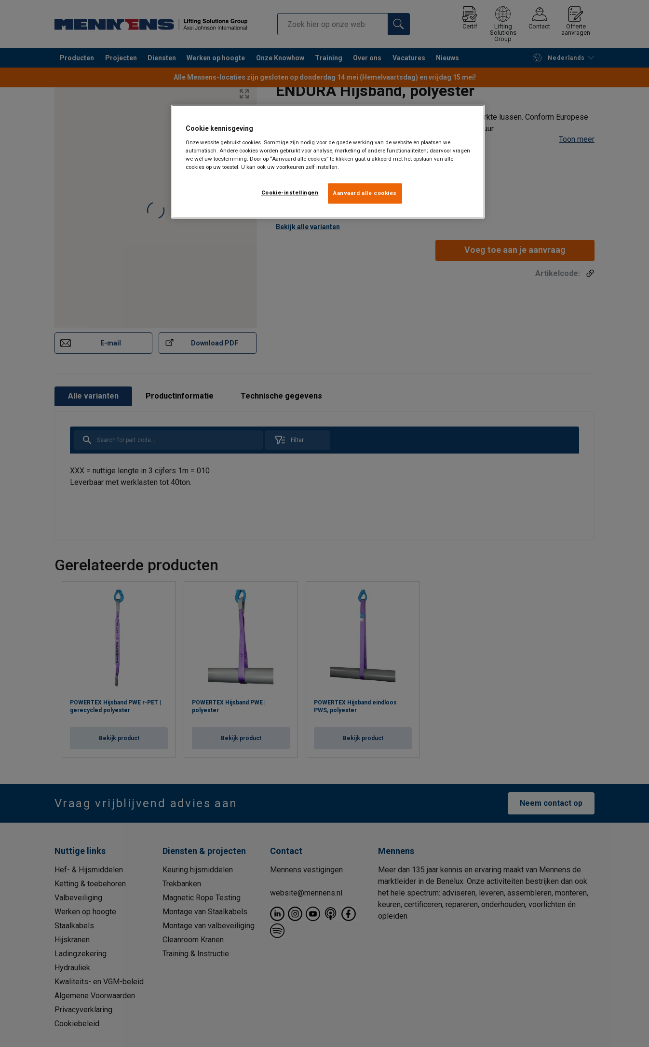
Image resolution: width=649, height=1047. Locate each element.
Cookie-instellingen (290, 192)
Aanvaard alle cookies (365, 193)
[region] (328, 162)
